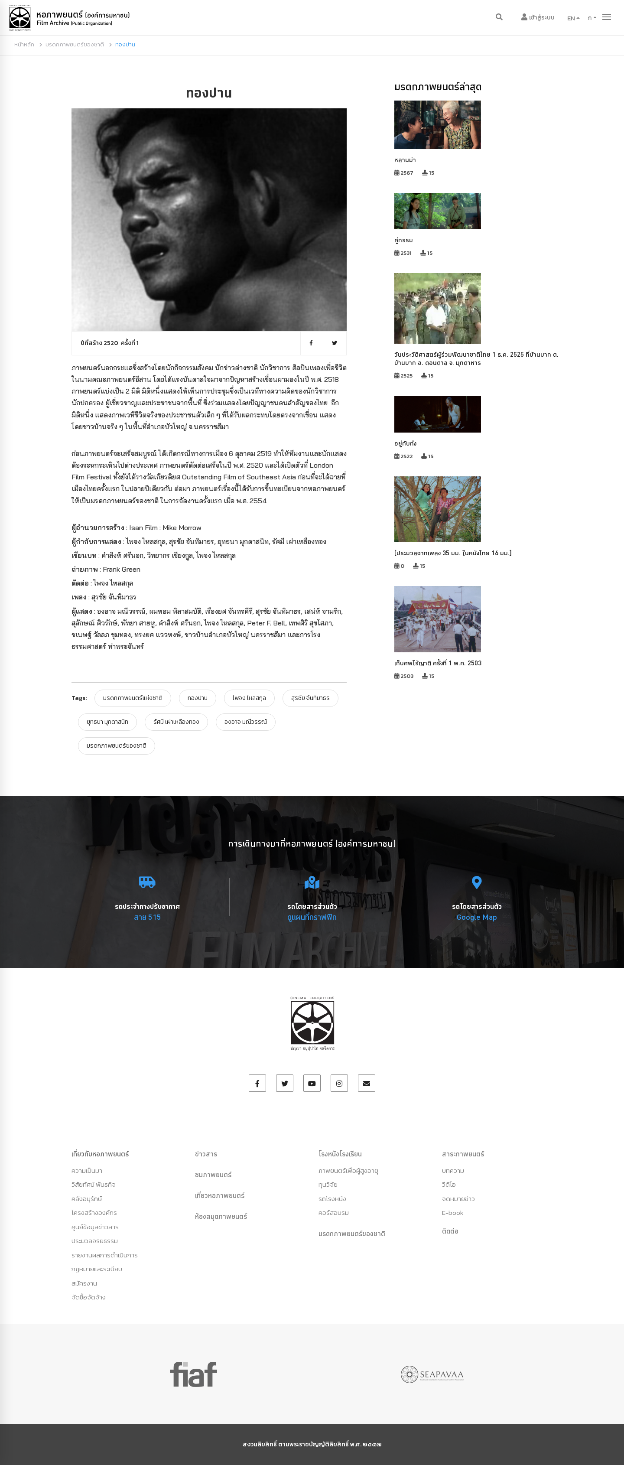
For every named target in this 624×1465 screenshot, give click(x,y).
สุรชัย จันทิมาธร (310, 698)
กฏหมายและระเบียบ (97, 1269)
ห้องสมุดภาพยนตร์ (221, 1216)
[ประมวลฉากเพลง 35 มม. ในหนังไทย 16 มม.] (453, 553)
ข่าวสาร (206, 1154)
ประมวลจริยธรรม (95, 1241)
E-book (452, 1213)
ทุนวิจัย (328, 1184)
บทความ (453, 1170)
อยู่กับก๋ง (405, 443)
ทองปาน (198, 698)
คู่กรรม (403, 240)
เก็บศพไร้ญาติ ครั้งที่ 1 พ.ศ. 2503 (437, 663)
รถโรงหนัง (332, 1199)
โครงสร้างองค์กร (94, 1213)
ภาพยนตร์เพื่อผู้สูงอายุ (348, 1170)
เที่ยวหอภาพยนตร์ (219, 1195)
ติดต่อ (450, 1231)
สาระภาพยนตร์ (463, 1154)
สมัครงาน (84, 1283)
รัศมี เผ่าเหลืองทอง (176, 721)
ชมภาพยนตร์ (213, 1174)
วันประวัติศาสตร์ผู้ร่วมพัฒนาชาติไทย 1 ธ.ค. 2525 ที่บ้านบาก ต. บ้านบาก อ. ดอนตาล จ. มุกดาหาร (476, 358)
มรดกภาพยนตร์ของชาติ (75, 44)
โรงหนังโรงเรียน (340, 1154)
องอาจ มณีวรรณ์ (245, 721)
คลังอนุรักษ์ (87, 1199)
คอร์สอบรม (333, 1213)
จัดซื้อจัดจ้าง (89, 1297)
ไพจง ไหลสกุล (249, 698)
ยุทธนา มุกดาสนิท (107, 721)
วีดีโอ (449, 1184)
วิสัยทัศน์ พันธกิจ (94, 1184)
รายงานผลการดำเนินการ (105, 1255)
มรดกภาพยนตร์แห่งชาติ (132, 698)
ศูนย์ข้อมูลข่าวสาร (95, 1227)
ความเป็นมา (87, 1170)
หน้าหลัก (24, 44)
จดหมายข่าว (458, 1199)
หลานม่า (405, 160)
